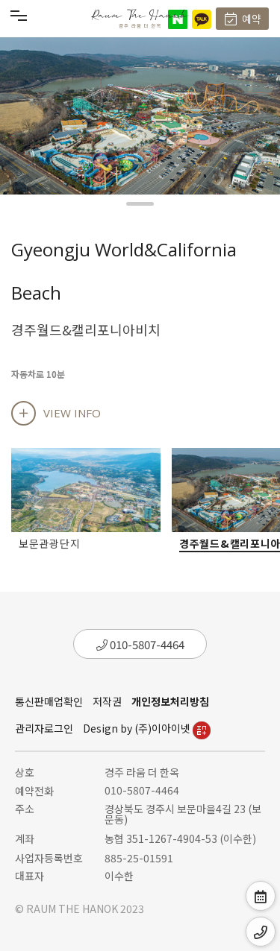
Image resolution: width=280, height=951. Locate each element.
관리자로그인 (44, 728)
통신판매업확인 (49, 701)
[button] (140, 204)
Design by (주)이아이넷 (147, 728)
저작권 (107, 701)
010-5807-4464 (140, 644)
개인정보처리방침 (170, 701)
